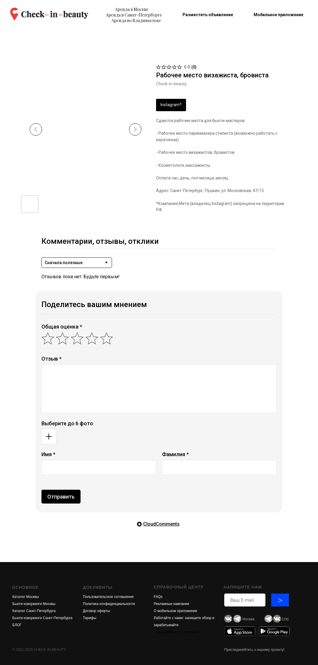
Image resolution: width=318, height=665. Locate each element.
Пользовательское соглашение (108, 597)
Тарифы (89, 618)
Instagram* (171, 104)
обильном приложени (177, 611)
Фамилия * (175, 454)
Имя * (48, 454)
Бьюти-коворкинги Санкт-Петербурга (42, 618)
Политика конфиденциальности (109, 604)
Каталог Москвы (25, 597)
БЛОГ (17, 625)
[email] (244, 600)
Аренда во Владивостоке (136, 20)
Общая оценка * (61, 327)
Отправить (61, 497)
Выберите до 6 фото (67, 423)
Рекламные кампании (171, 604)
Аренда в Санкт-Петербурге (134, 15)
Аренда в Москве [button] (131, 9)
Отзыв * (51, 359)
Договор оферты (96, 611)
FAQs (158, 597)
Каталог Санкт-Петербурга (34, 611)
